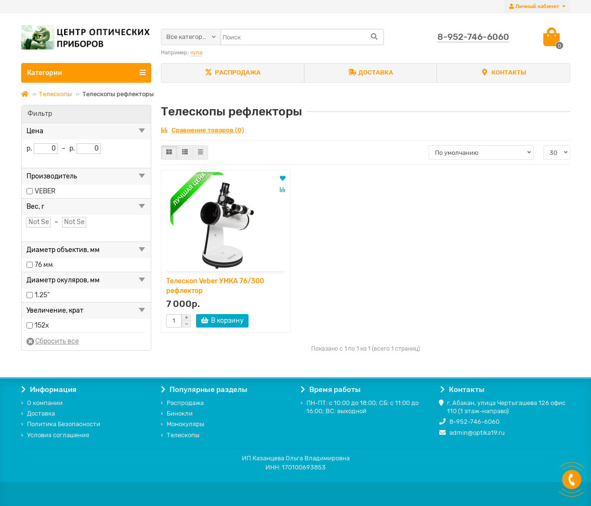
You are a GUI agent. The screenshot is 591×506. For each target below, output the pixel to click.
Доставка (41, 413)
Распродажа (185, 402)
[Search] (302, 37)
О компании (45, 402)
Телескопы (55, 94)
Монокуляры (185, 424)
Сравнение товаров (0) (202, 130)
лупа (196, 53)
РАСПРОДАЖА (232, 72)
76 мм (44, 265)
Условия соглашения (58, 435)
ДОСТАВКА (371, 72)
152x (42, 325)
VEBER (45, 191)
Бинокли (180, 413)
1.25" (42, 295)
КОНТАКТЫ (503, 72)
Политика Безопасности (63, 424)
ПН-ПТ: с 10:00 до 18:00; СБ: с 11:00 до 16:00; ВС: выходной (362, 407)
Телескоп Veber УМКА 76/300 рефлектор (215, 286)
